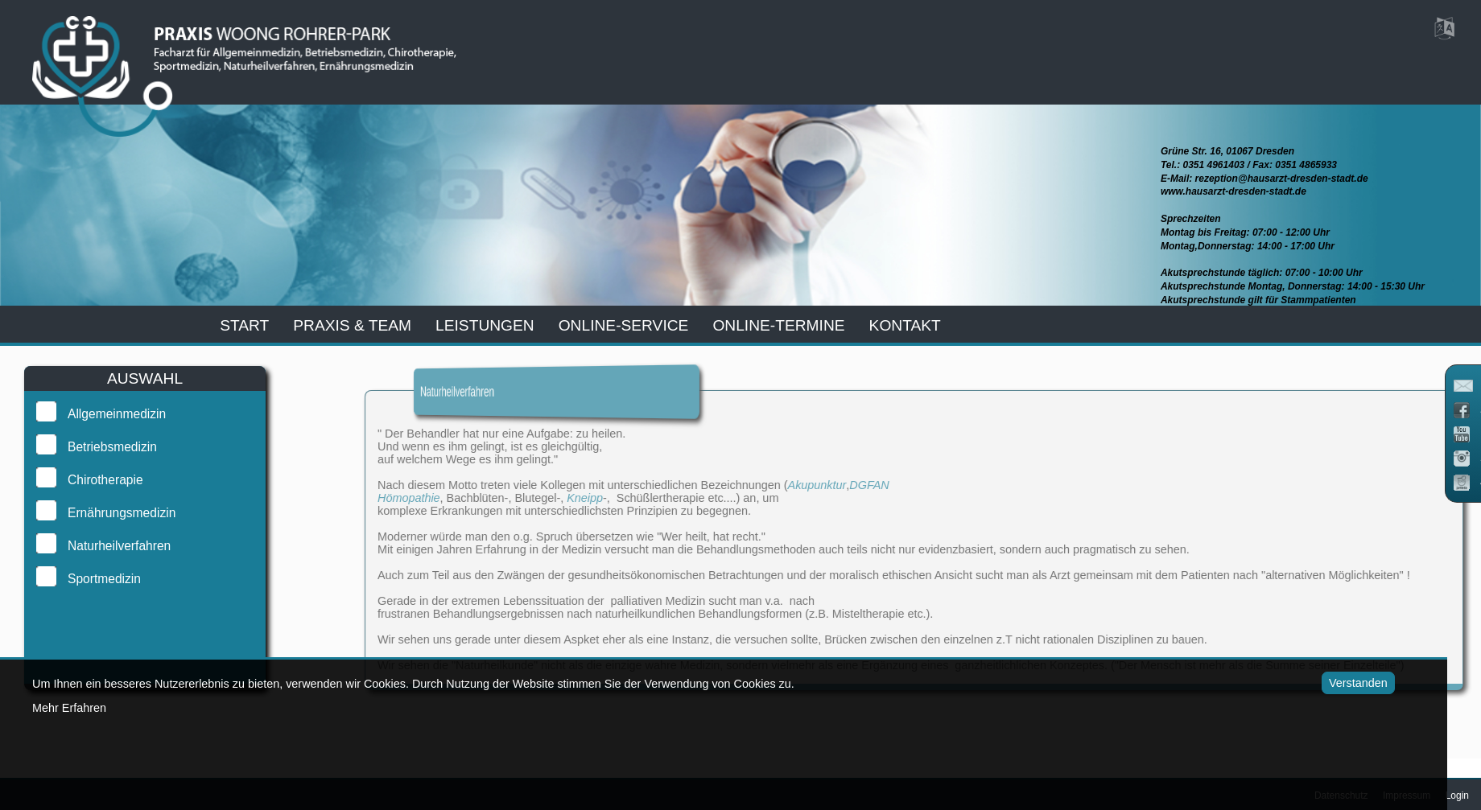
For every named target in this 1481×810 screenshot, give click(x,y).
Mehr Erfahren (69, 707)
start (244, 325)
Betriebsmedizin (98, 447)
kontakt (905, 325)
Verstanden (1337, 682)
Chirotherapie (92, 480)
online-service (624, 325)
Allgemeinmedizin (103, 414)
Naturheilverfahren (105, 546)
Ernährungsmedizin (108, 513)
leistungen (484, 325)
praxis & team (352, 325)
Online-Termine (778, 325)
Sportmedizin (90, 579)
